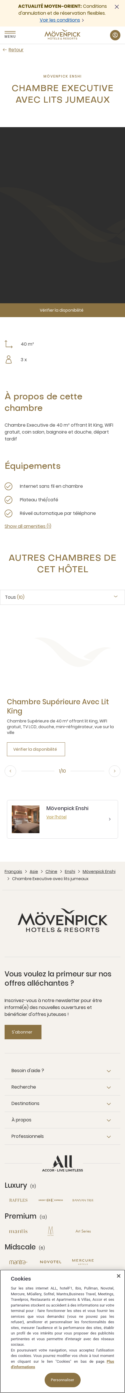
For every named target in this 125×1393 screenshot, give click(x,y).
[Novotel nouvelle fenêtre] (51, 1262)
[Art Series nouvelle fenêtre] (83, 1231)
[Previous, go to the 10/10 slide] (10, 771)
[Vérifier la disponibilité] (62, 310)
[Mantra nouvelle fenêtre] (18, 1262)
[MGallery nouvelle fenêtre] (51, 1231)
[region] (62, 1331)
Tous (14, 597)
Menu (10, 36)
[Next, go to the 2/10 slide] (114, 771)
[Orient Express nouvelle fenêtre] (51, 1200)
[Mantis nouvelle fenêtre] (18, 1231)
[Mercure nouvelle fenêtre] (83, 1262)
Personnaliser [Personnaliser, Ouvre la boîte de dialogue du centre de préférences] (62, 1380)
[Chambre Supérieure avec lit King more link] (62, 706)
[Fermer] (118, 1276)
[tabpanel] (62, 685)
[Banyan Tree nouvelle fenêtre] (83, 1200)
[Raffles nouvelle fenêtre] (18, 1200)
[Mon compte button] (115, 35)
